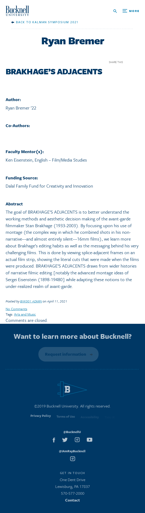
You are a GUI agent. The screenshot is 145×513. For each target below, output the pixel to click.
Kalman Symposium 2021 (55, 22)
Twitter (136, 62)
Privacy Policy (40, 417)
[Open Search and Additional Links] (126, 11)
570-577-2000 (72, 494)
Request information (65, 354)
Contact (72, 501)
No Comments (16, 308)
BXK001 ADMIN (31, 301)
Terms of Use (65, 418)
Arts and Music (25, 314)
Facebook (128, 62)
